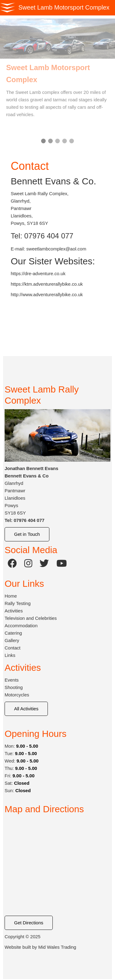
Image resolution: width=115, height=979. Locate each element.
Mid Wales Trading (57, 947)
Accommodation (21, 625)
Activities (14, 610)
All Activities (26, 708)
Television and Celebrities (31, 618)
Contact (13, 647)
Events (12, 680)
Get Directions (28, 922)
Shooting (14, 687)
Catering (13, 633)
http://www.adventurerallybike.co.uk (47, 294)
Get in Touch (27, 534)
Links (10, 655)
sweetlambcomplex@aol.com (56, 248)
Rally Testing (18, 603)
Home (11, 596)
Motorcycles (17, 694)
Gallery (12, 640)
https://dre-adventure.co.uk (38, 273)
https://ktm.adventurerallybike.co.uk (47, 284)
